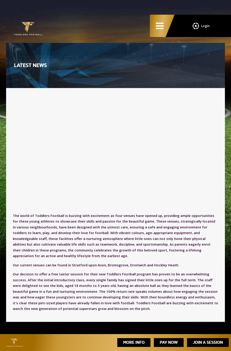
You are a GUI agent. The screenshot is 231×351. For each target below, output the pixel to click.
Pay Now (169, 342)
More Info (134, 342)
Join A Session (208, 342)
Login (201, 26)
